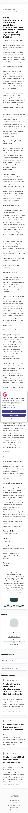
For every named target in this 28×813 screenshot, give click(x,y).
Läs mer (14, 600)
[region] (14, 406)
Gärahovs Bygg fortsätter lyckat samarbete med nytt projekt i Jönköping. (14, 727)
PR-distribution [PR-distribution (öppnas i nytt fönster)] (14, 803)
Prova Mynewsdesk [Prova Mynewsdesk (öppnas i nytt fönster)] (14, 805)
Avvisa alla (14, 411)
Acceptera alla (14, 415)
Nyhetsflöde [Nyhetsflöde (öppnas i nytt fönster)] (14, 810)
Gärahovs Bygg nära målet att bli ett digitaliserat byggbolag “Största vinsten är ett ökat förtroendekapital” (13, 689)
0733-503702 (14, 644)
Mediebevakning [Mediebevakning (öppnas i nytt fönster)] (14, 800)
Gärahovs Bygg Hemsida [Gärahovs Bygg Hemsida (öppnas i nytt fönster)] (10, 533)
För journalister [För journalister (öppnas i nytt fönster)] (14, 807)
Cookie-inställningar (14, 418)
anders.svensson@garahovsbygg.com (14, 642)
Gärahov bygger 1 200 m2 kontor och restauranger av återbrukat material (13, 759)
